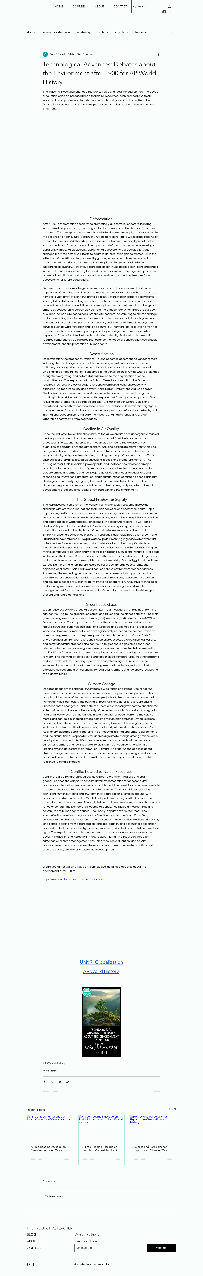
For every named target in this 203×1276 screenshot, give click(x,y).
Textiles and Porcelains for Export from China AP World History (152, 1148)
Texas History (121, 32)
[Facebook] (34, 1264)
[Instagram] (169, 6)
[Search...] (147, 6)
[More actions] (158, 54)
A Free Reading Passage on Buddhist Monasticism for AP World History (100, 1148)
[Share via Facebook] (44, 1081)
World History (83, 32)
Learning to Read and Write (56, 32)
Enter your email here (85, 1241)
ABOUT (32, 1241)
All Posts (31, 32)
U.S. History (102, 32)
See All (172, 1109)
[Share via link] (67, 1081)
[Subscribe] (161, 1248)
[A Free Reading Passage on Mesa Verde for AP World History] (50, 1128)
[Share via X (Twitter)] (52, 1081)
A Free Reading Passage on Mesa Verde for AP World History (48, 1148)
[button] (172, 32)
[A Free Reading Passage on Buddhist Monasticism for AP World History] (102, 1128)
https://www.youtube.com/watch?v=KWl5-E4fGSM (72, 879)
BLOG (31, 1234)
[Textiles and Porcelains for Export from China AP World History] (153, 1128)
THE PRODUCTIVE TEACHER (49, 1228)
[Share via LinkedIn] (59, 1081)
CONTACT (35, 1248)
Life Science (140, 32)
